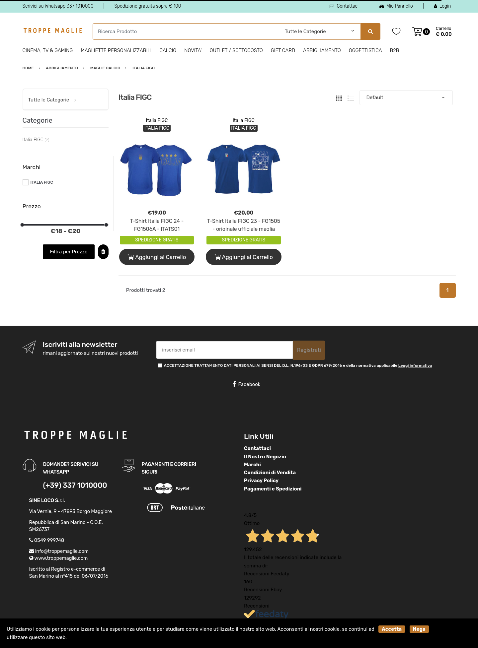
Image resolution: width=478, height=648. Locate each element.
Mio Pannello (396, 6)
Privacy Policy (261, 481)
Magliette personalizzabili (116, 50)
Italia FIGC (157, 120)
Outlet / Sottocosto (236, 50)
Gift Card (283, 50)
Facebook (246, 384)
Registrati (309, 350)
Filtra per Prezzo (68, 252)
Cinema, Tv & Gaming (48, 50)
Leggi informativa (415, 365)
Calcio (167, 50)
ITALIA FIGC (41, 182)
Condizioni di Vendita (270, 473)
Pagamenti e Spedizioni (273, 489)
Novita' (192, 50)
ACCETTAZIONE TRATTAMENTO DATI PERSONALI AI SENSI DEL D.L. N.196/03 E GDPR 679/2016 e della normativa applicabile (298, 365)
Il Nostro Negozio (265, 457)
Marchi (252, 465)
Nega (419, 629)
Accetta (392, 629)
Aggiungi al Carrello (156, 257)
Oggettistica (365, 50)
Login (442, 6)
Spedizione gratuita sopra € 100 (147, 6)
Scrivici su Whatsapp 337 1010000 (58, 6)
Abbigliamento (322, 50)
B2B (394, 50)
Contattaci (344, 6)
